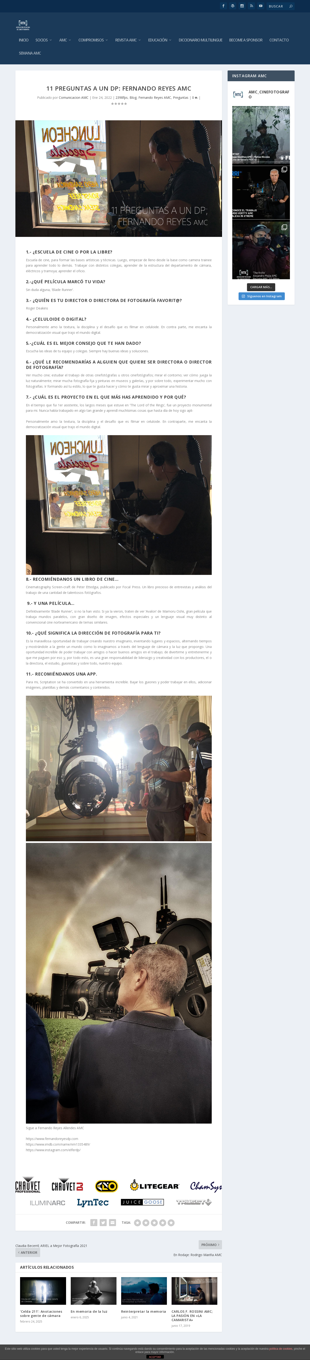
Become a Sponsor (245, 37)
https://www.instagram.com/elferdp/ (53, 1150)
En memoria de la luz (89, 1311)
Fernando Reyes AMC (154, 97)
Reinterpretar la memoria (143, 1311)
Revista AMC (126, 37)
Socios (41, 37)
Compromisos (91, 37)
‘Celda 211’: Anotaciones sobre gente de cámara (41, 1313)
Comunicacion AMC (73, 97)
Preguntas (180, 97)
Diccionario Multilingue (200, 37)
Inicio (23, 37)
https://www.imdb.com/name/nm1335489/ (58, 1144)
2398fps (122, 97)
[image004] (118, 1211)
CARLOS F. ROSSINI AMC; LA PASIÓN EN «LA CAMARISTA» (192, 1315)
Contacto (279, 37)
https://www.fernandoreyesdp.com (52, 1138)
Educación (157, 37)
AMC (63, 37)
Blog (133, 97)
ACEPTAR (155, 1357)
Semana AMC (30, 50)
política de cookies (280, 1348)
